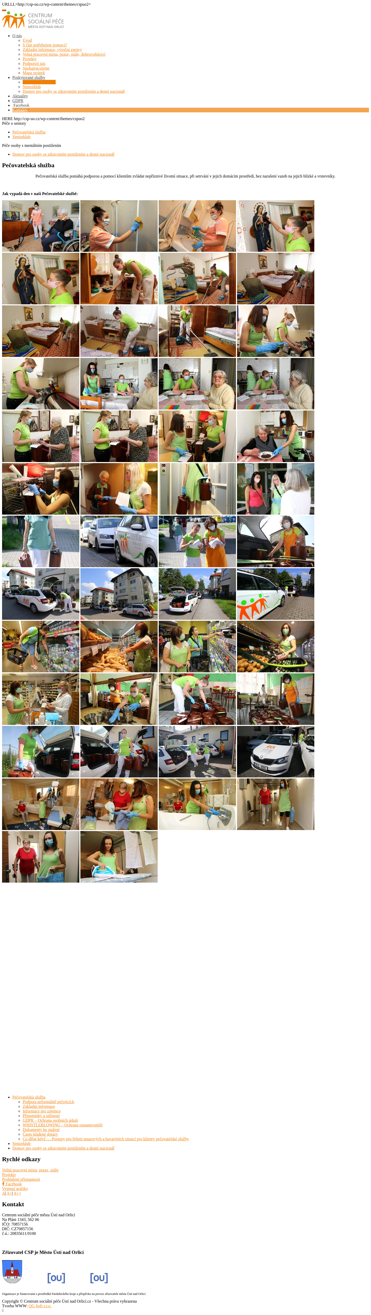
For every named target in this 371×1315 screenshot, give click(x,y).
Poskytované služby (28, 77)
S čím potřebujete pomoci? (45, 45)
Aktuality (20, 96)
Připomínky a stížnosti (41, 1115)
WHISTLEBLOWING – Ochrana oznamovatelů (63, 1125)
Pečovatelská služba (39, 82)
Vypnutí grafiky (15, 1188)
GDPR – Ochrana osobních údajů (50, 1120)
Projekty (30, 59)
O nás (17, 35)
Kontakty (20, 110)
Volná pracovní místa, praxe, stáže (30, 1170)
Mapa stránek (34, 73)
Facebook (12, 1184)
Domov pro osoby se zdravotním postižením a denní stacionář (74, 91)
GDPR (17, 100)
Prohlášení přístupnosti (21, 1179)
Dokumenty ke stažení (41, 1129)
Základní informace (39, 1106)
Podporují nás (34, 63)
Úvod (27, 40)
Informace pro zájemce (42, 1111)
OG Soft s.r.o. (40, 1306)
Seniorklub (32, 87)
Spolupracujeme (36, 68)
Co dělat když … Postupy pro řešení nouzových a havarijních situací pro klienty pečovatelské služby (106, 1139)
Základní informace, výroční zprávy (52, 49)
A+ (9, 1193)
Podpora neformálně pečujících (48, 1102)
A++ (17, 1193)
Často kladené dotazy (40, 1134)
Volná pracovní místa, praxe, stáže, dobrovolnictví (64, 54)
